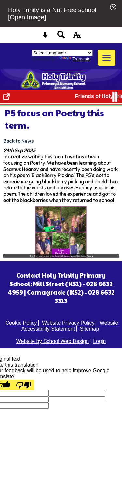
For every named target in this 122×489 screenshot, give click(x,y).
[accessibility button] (77, 37)
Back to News (18, 141)
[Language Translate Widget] (62, 53)
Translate (74, 59)
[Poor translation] (23, 385)
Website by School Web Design (52, 341)
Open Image (27, 17)
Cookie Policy (21, 323)
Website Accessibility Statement (69, 326)
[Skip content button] (45, 37)
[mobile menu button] (106, 58)
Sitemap (89, 329)
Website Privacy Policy (68, 323)
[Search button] (61, 37)
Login (99, 341)
